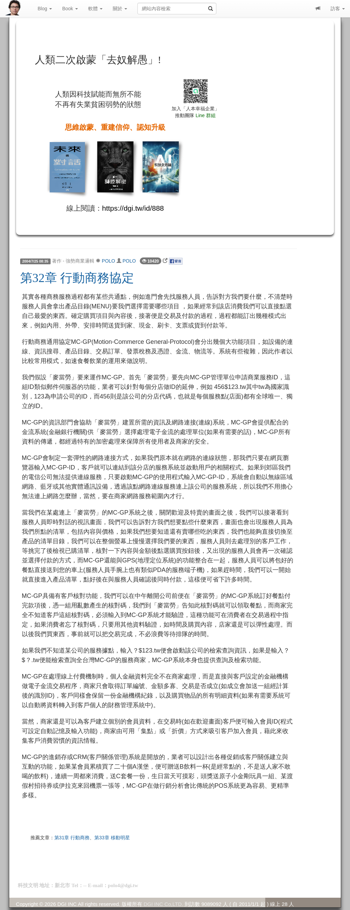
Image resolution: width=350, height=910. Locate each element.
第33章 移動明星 (112, 837)
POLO (108, 261)
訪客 (338, 8)
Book (70, 8)
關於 (120, 8)
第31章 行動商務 (72, 837)
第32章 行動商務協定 (77, 278)
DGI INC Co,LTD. (163, 904)
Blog (45, 8)
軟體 (95, 8)
